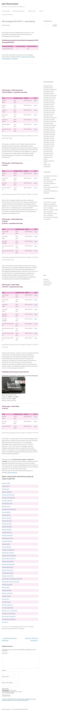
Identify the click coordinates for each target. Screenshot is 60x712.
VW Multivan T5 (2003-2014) (8, 549)
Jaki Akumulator (10, 3)
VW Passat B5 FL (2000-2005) (8, 564)
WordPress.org (47, 284)
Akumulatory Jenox (48, 151)
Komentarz (5, 653)
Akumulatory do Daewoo (49, 102)
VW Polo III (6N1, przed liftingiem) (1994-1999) (12, 578)
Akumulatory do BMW (49, 93)
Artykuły (45, 159)
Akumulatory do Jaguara (49, 112)
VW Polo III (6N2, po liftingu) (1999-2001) (10, 581)
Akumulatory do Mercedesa (50, 121)
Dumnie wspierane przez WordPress (20, 709)
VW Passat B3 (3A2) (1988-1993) (9, 555)
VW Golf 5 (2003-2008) (7, 526)
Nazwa (4, 670)
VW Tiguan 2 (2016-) (6, 602)
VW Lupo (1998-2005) (6, 547)
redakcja (22, 628)
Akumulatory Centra (48, 87)
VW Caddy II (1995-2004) (7, 500)
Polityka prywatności (7, 14)
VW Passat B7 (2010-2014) (7, 570)
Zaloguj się (46, 279)
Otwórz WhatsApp (12, 472)
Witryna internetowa (7, 682)
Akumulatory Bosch (48, 85)
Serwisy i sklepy (32, 11)
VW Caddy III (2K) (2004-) (7, 503)
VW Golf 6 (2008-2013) (7, 529)
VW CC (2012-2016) (6, 506)
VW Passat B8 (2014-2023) (7, 573)
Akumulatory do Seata (49, 136)
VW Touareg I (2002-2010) (7, 607)
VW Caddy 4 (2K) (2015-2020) (8, 494)
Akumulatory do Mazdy (49, 119)
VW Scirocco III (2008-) (6, 590)
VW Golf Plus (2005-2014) (7, 535)
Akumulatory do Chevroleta (50, 95)
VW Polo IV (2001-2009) (7, 584)
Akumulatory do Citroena (49, 99)
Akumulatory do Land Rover (50, 117)
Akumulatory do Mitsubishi (50, 125)
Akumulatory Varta (48, 155)
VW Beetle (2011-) (6, 489)
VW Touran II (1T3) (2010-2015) (8, 613)
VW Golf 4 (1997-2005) (7, 523)
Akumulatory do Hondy (49, 108)
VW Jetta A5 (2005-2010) (7, 541)
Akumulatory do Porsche (49, 132)
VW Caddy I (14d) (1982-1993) (8, 497)
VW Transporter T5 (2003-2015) (9, 619)
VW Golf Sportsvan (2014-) (7, 538)
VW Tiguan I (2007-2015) (7, 605)
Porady (45, 162)
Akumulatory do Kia (48, 115)
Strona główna (6, 11)
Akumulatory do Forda (49, 106)
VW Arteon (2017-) (6, 486)
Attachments (5, 688)
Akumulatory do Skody (49, 138)
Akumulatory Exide (48, 149)
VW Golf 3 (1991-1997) (7, 521)
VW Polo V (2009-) (6, 587)
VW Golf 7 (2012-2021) (7, 532)
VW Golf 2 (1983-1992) (7, 518)
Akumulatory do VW (17, 626)
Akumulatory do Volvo (49, 145)
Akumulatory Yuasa (48, 157)
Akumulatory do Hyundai (49, 110)
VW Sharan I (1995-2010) (7, 593)
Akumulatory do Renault (49, 134)
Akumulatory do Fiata (49, 104)
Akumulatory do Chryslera (50, 97)
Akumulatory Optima (48, 153)
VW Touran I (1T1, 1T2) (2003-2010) (9, 610)
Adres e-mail (5, 676)
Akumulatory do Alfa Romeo (50, 89)
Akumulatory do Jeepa (49, 114)
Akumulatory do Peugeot (49, 130)
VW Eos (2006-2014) (6, 512)
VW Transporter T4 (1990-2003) (9, 616)
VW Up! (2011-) (5, 622)
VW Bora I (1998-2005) (7, 492)
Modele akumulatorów (49, 161)
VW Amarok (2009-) (6, 483)
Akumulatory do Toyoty (49, 144)
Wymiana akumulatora (19, 11)
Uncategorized (47, 166)
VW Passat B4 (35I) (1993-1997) (9, 558)
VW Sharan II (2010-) (6, 596)
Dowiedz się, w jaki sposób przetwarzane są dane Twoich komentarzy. (18, 699)
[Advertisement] (20, 76)
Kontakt (41, 11)
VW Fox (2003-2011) (6, 515)
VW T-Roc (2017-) (5, 599)
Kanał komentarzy (48, 283)
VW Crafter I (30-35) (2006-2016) (9, 509)
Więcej (35, 100)
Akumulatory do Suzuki (49, 142)
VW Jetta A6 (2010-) (6, 544)
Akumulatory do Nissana (49, 127)
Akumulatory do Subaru (49, 140)
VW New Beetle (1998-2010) (8, 552)
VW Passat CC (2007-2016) (7, 576)
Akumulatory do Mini (48, 123)
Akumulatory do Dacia (49, 100)
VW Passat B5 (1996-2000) (7, 561)
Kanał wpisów (47, 281)
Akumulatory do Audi (48, 91)
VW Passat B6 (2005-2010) (7, 567)
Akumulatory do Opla (49, 129)
